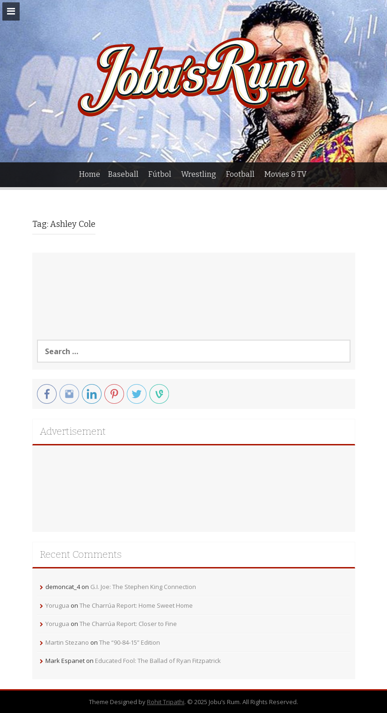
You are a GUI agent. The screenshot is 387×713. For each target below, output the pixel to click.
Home (89, 174)
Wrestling (198, 174)
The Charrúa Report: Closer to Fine (128, 623)
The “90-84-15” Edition (129, 642)
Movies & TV (285, 174)
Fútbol (159, 174)
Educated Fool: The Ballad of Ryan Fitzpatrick (158, 660)
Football (240, 174)
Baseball (123, 174)
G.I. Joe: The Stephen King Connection (143, 586)
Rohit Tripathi (165, 702)
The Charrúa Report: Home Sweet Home (136, 605)
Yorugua (57, 605)
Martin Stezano (67, 642)
